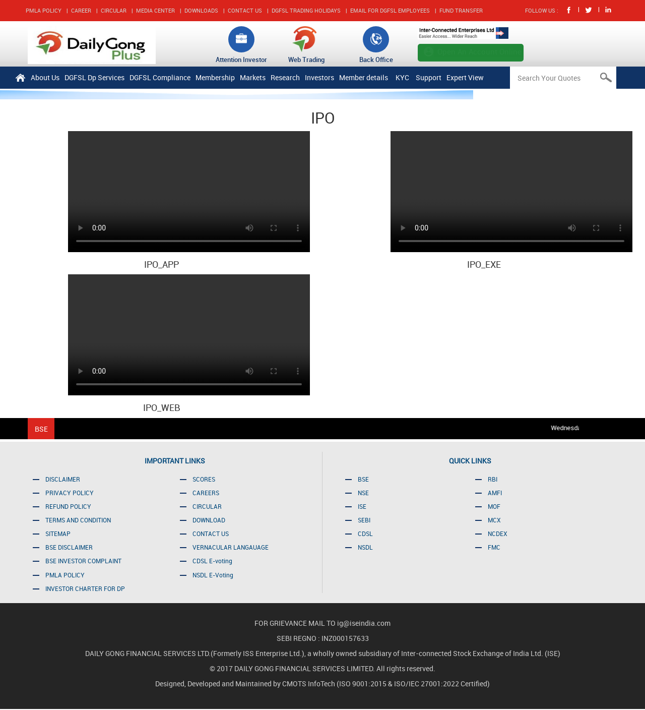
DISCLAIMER (62, 479)
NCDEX (497, 533)
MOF (494, 506)
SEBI (364, 520)
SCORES (203, 479)
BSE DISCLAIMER (69, 547)
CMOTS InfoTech (309, 683)
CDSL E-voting (212, 561)
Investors (319, 77)
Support (428, 77)
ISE (362, 506)
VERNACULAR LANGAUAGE (230, 547)
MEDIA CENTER (155, 10)
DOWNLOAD (208, 520)
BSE (363, 479)
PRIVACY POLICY (69, 493)
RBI (492, 479)
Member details (363, 77)
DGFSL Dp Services (94, 77)
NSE (363, 493)
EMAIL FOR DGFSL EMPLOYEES (390, 10)
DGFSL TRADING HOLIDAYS (306, 10)
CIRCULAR (113, 10)
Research (285, 77)
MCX (494, 520)
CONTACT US (245, 10)
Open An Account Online (479, 51)
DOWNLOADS (201, 10)
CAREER (81, 10)
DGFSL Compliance (160, 77)
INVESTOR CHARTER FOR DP (85, 588)
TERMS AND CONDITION (78, 520)
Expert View (465, 77)
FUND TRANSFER (461, 10)
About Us (45, 77)
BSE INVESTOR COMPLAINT (83, 561)
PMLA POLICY (43, 10)
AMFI (495, 493)
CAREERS (205, 493)
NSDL (365, 547)
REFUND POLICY (68, 506)
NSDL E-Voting (212, 575)
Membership (215, 77)
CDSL (365, 533)
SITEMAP (58, 533)
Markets (253, 77)
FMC (494, 547)
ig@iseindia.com (364, 623)
